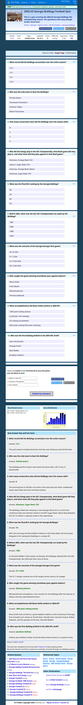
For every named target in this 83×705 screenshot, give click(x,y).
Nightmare (43, 647)
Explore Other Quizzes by (58, 675)
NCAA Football (61, 659)
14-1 (11, 77)
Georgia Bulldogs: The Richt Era (21, 672)
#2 (11, 189)
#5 (11, 199)
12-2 (11, 68)
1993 (12, 235)
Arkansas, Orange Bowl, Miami (22, 169)
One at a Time (47, 53)
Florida (45, 661)
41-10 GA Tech (15, 261)
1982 (12, 226)
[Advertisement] (41, 45)
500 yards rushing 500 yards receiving (25, 325)
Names (70, 659)
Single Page (59, 53)
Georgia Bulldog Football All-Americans (24, 667)
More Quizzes (58, 684)
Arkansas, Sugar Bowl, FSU (20, 173)
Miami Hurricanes (17, 111)
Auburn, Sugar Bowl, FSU (20, 164)
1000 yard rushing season (20, 311)
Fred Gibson (14, 286)
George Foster (15, 346)
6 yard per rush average (19, 316)
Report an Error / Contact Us (58, 702)
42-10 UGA (14, 252)
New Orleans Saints (58, 663)
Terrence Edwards (17, 295)
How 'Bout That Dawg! (17, 675)
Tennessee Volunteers (18, 102)
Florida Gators (15, 97)
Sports (45, 659)
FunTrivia (54, 689)
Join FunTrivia (26, 7)
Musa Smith (14, 281)
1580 (71, 38)
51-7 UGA (13, 256)
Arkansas (46, 663)
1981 (12, 222)
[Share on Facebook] (47, 28)
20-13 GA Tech (15, 265)
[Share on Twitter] (59, 28)
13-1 (11, 72)
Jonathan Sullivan (17, 355)
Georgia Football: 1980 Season (20, 681)
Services (41, 2)
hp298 (12, 38)
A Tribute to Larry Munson (19, 664)
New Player (65, 1)
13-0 (11, 81)
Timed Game (71, 53)
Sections (25, 2)
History (51, 659)
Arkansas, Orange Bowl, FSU (21, 160)
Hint (74, 62)
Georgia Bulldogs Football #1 (21, 695)
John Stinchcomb (16, 341)
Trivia (33, 2)
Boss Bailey (14, 350)
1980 (12, 231)
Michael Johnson (16, 291)
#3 (11, 203)
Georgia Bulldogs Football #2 (21, 692)
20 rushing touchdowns (19, 320)
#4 (11, 194)
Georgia (52, 661)
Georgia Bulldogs (62, 661)
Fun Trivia (13, 2)
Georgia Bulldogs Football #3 (20, 684)
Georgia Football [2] (17, 689)
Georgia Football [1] (16, 686)
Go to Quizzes (57, 680)
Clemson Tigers (16, 107)
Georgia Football (15, 678)
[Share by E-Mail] (71, 28)
